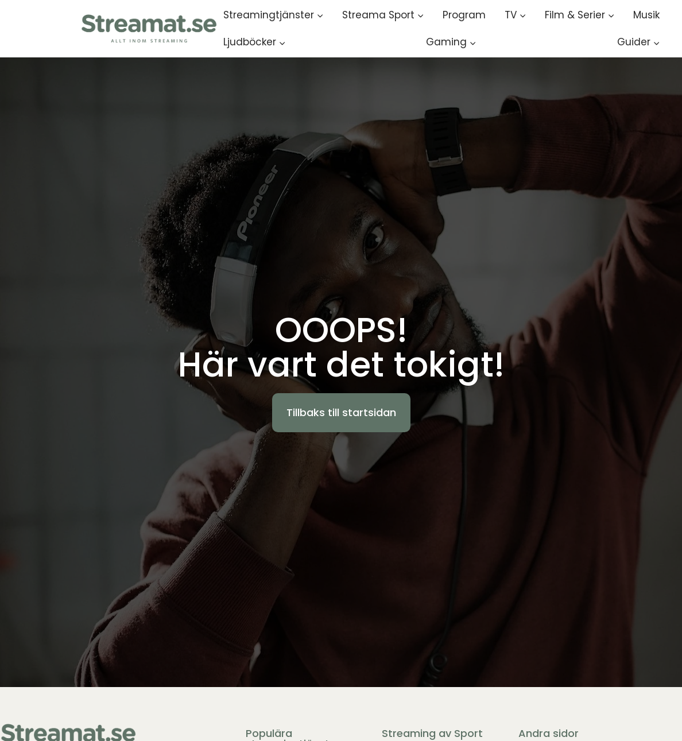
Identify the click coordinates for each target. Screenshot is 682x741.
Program (464, 15)
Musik (646, 15)
